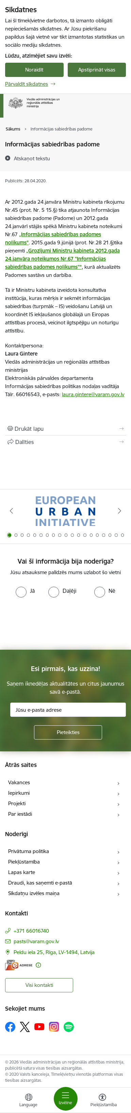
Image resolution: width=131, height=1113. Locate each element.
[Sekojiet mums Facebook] (10, 1027)
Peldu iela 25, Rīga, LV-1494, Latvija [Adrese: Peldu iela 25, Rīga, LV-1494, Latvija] (54, 952)
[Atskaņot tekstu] (32, 158)
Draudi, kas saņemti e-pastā (40, 882)
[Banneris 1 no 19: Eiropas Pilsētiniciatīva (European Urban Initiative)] (65, 511)
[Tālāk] (120, 510)
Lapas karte (21, 872)
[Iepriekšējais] (11, 510)
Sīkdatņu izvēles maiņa (34, 893)
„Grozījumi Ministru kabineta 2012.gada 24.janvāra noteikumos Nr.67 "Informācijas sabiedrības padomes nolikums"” (62, 258)
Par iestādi (20, 814)
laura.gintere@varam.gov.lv (93, 394)
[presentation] (57, 623)
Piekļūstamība (24, 861)
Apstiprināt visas (96, 69)
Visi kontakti (39, 985)
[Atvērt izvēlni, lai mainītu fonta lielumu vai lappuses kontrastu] (102, 1101)
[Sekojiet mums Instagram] (54, 1027)
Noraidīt (34, 69)
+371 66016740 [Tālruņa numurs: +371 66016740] (31, 931)
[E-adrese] (18, 965)
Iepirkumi (19, 793)
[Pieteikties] (68, 732)
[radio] (25, 591)
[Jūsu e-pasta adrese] (68, 710)
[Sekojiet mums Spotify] (69, 1027)
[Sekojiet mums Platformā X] (25, 1027)
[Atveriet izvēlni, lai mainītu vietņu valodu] (28, 1101)
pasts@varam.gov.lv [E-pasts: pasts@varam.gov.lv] (36, 941)
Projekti (17, 803)
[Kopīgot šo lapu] (65, 442)
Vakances (19, 782)
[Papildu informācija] (38, 965)
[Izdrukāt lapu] (65, 428)
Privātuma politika (28, 851)
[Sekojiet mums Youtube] (39, 1027)
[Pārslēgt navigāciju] (66, 1099)
